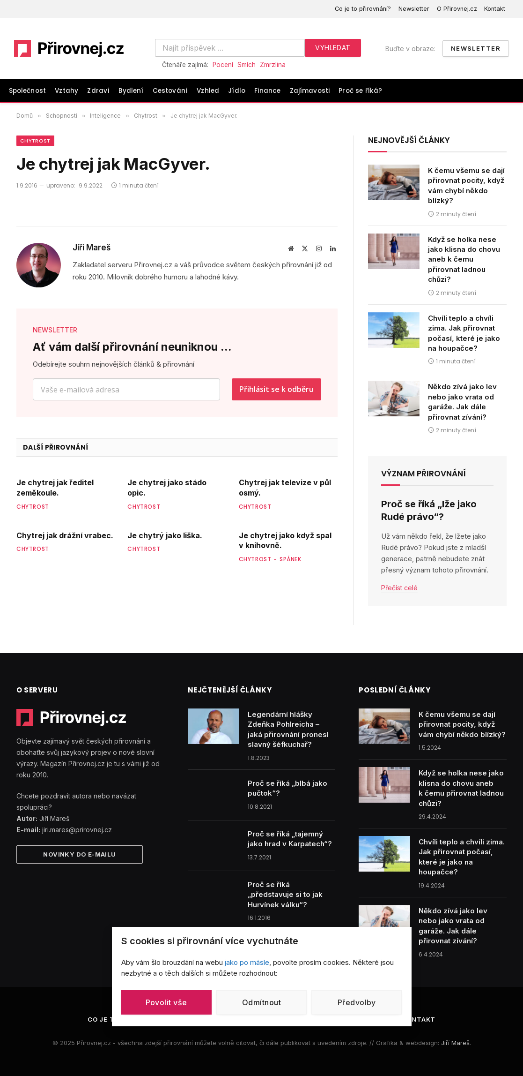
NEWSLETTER (55, 330)
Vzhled (208, 90)
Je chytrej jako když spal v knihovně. (285, 540)
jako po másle (247, 962)
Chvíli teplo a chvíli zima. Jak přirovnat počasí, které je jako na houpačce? (464, 333)
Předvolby (357, 1002)
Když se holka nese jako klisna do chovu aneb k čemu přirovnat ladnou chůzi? (464, 259)
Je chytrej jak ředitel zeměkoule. (55, 487)
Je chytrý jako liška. (164, 535)
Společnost (27, 90)
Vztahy (66, 90)
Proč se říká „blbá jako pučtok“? (287, 788)
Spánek (291, 559)
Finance (267, 90)
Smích (246, 64)
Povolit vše (166, 1002)
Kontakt (494, 8)
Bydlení (130, 90)
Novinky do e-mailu (79, 854)
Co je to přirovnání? (363, 8)
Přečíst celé (399, 588)
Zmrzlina (273, 64)
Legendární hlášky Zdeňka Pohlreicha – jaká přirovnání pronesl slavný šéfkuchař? (288, 729)
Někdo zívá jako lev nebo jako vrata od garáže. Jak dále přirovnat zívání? (462, 401)
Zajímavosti (310, 90)
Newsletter (413, 8)
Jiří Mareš (91, 247)
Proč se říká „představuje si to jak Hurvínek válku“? (285, 894)
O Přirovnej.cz (457, 8)
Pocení (223, 64)
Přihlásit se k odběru (276, 389)
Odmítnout (261, 1002)
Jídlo (236, 90)
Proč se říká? (360, 90)
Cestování (170, 90)
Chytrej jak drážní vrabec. (64, 535)
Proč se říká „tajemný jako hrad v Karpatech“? (290, 838)
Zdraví (98, 90)
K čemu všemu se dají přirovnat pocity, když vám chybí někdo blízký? (466, 185)
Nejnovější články (409, 140)
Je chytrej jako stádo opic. (166, 487)
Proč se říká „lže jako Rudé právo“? (429, 510)
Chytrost (35, 140)
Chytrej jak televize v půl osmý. (285, 487)
